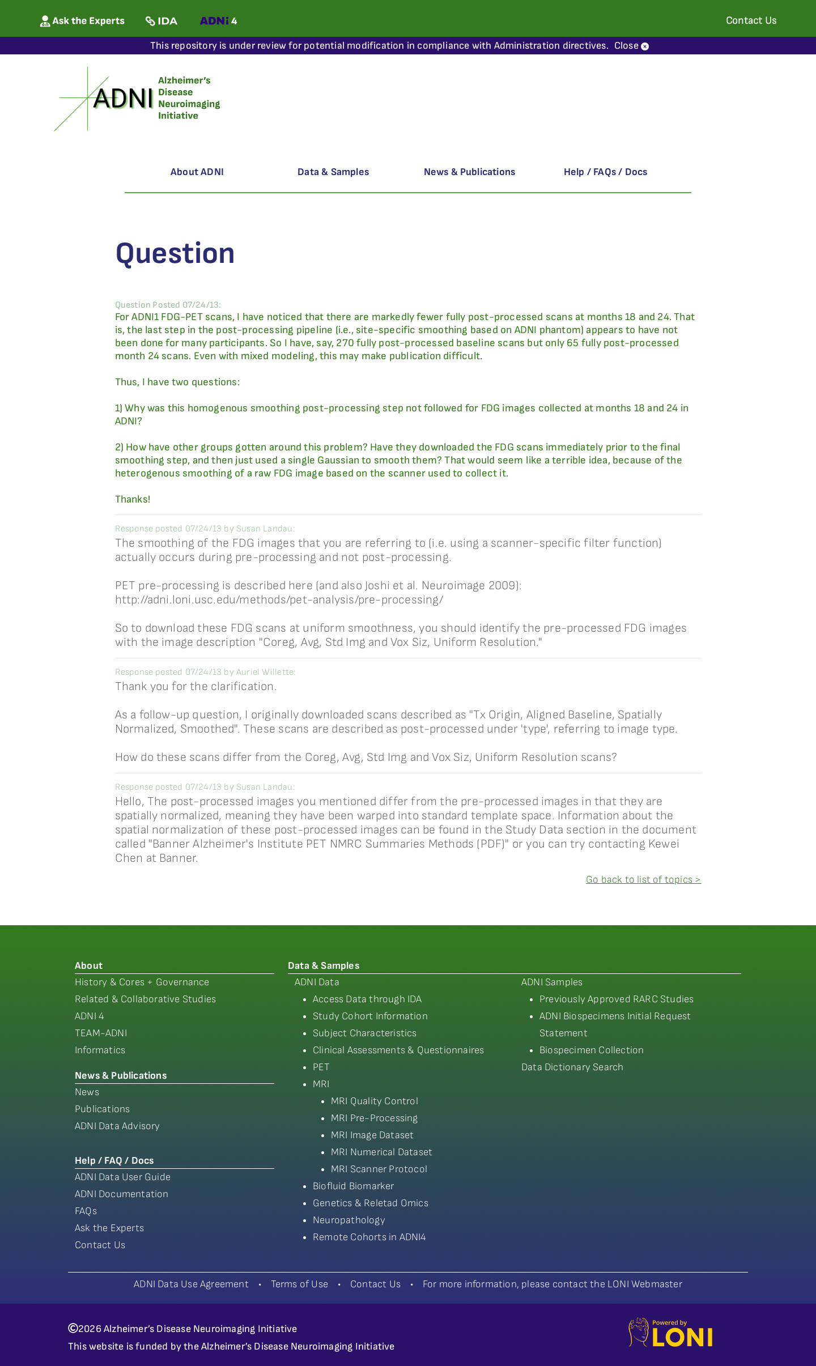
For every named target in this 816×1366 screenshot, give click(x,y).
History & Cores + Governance (142, 982)
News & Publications (470, 172)
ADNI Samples (552, 982)
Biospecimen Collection (591, 1050)
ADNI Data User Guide (123, 1177)
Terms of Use (299, 1284)
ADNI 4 (89, 1016)
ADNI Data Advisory (117, 1126)
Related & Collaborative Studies (145, 999)
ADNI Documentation (122, 1194)
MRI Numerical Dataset (381, 1152)
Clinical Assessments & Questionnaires (398, 1050)
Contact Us (100, 1245)
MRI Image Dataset (372, 1135)
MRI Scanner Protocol (379, 1169)
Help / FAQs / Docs (606, 172)
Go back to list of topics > (643, 880)
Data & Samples (333, 172)
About (89, 966)
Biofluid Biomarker (353, 1186)
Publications (102, 1109)
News (87, 1092)
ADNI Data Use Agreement (191, 1284)
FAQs (86, 1211)
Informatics (100, 1050)
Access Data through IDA (367, 999)
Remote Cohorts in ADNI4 (370, 1237)
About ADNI (197, 172)
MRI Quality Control (374, 1101)
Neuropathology (349, 1220)
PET (321, 1067)
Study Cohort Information (370, 1016)
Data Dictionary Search (572, 1067)
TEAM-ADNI (101, 1033)
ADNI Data (317, 982)
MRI (321, 1084)
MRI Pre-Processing (374, 1118)
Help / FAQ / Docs (114, 1161)
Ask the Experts (109, 1228)
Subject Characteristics (365, 1033)
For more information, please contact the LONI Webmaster (552, 1284)
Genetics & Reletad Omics (370, 1203)
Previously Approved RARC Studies (616, 999)
